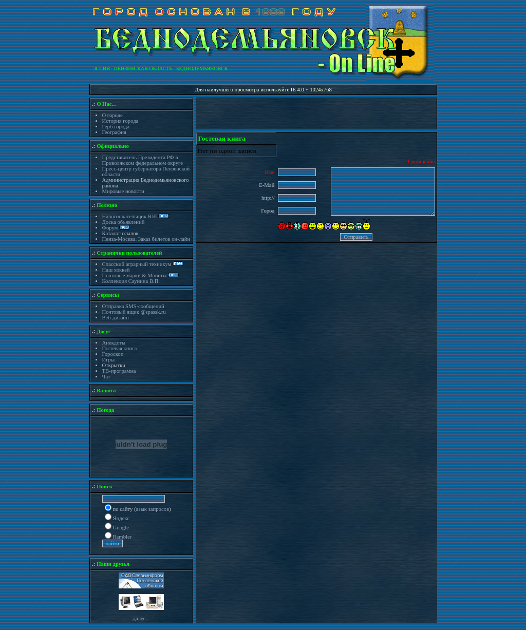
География (114, 132)
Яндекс (121, 518)
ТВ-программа (119, 371)
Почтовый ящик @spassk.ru (134, 312)
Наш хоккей (116, 270)
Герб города (115, 126)
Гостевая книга (119, 348)
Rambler (122, 537)
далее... (141, 618)
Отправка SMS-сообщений (133, 306)
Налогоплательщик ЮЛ (129, 216)
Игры (108, 359)
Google (121, 527)
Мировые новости (123, 191)
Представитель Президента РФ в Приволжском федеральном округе (142, 160)
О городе (112, 115)
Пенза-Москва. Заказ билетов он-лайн (146, 239)
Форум (111, 228)
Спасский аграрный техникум (137, 264)
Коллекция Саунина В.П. (131, 281)
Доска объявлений (123, 222)
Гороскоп (113, 354)
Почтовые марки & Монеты (134, 275)
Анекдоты (114, 343)
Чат (106, 376)
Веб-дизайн (115, 317)
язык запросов (153, 509)
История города (120, 121)
